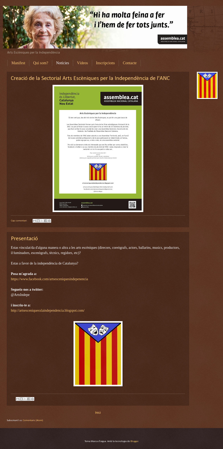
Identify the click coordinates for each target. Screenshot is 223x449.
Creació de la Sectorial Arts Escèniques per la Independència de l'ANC (90, 78)
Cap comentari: (19, 220)
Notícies (62, 63)
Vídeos (82, 63)
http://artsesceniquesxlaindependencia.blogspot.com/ (48, 310)
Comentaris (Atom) (33, 420)
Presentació (24, 239)
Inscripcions (105, 63)
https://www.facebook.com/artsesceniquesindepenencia (49, 279)
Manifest (18, 63)
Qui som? (40, 63)
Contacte (130, 63)
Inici (98, 413)
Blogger (134, 441)
